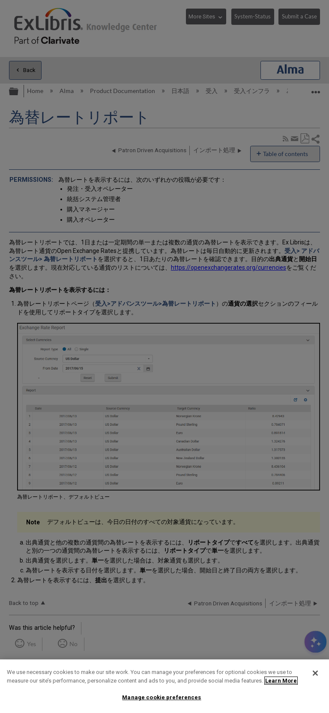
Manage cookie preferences (161, 697)
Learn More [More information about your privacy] (281, 680)
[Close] (315, 673)
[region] (164, 686)
